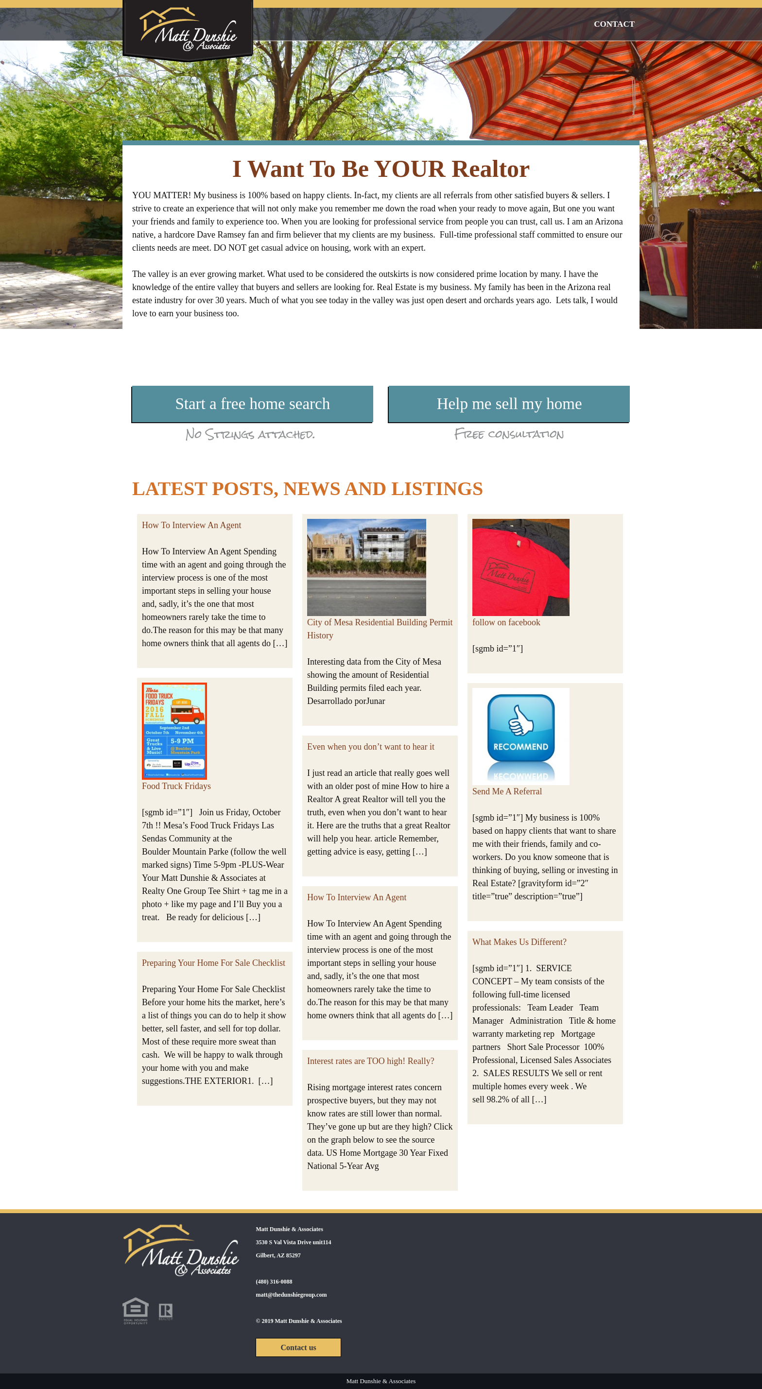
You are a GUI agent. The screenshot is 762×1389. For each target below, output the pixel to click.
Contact (614, 24)
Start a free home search (252, 403)
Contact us (298, 1347)
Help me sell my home (509, 403)
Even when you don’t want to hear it (370, 747)
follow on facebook (506, 622)
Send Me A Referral (507, 791)
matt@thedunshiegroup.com (291, 1294)
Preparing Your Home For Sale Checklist (213, 963)
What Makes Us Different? (519, 942)
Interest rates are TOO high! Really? (370, 1061)
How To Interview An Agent (191, 525)
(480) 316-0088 (274, 1281)
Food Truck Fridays (176, 786)
